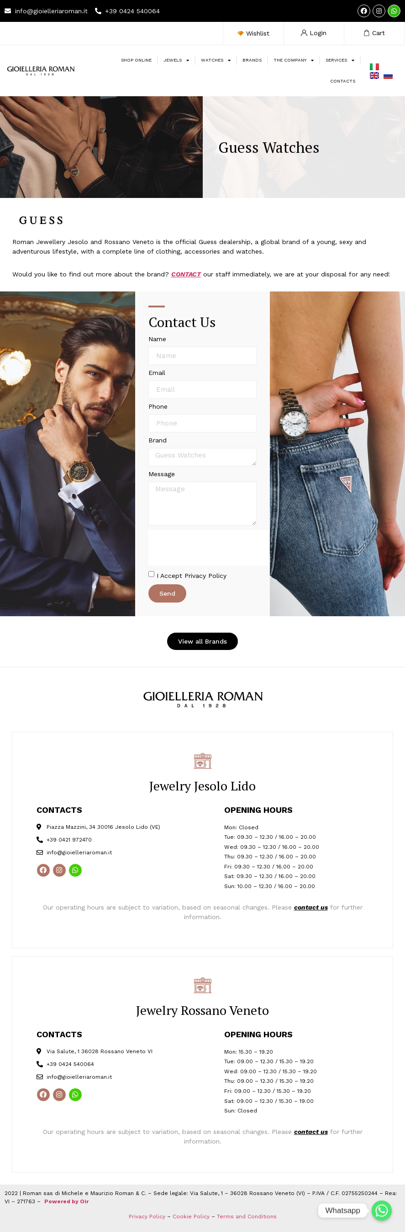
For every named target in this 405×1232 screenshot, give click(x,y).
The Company (294, 60)
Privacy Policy (147, 1216)
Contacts (342, 80)
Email (156, 372)
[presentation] (217, 548)
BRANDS (252, 59)
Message (161, 474)
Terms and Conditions (247, 1216)
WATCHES (216, 60)
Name (157, 339)
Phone (158, 406)
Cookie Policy (191, 1216)
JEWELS (176, 60)
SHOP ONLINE (136, 59)
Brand (157, 440)
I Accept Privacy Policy (191, 575)
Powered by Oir (66, 1201)
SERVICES (340, 60)
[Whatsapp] (382, 1211)
